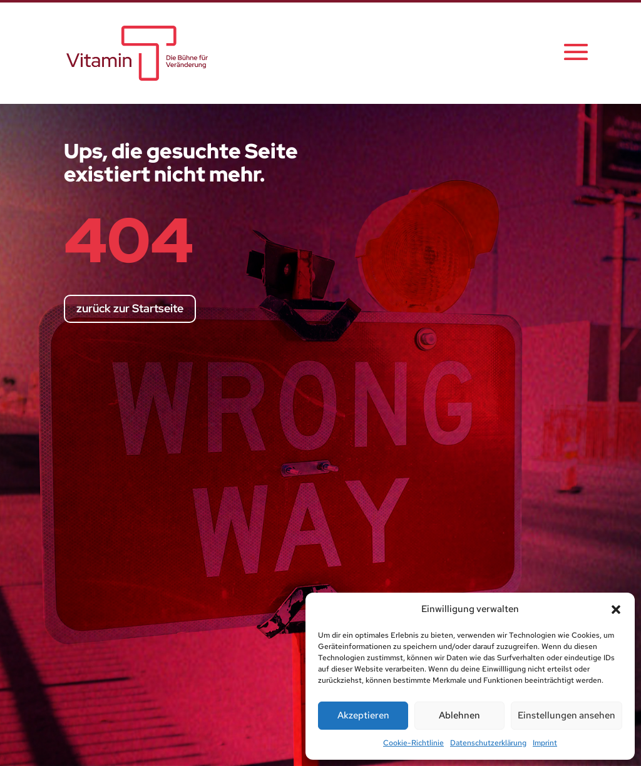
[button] (616, 609)
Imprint (545, 743)
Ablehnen (459, 715)
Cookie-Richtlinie (413, 743)
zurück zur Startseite (129, 308)
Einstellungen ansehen (566, 715)
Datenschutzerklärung (488, 743)
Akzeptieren (363, 715)
